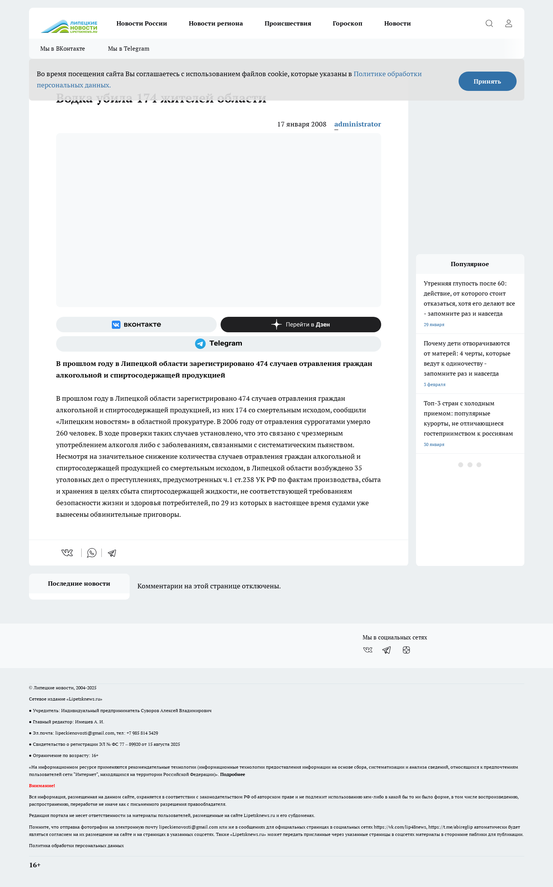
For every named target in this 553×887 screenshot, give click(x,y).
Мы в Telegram (129, 48)
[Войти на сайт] (509, 23)
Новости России (141, 23)
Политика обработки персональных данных (76, 845)
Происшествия (288, 23)
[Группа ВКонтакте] (136, 324)
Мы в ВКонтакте (63, 48)
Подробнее (232, 774)
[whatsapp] (92, 552)
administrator (357, 124)
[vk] (68, 552)
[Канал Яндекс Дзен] (301, 324)
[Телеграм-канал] (218, 344)
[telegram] (114, 552)
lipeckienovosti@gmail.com (84, 733)
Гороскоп (348, 23)
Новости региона (216, 23)
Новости (397, 23)
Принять (487, 81)
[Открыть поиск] (489, 23)
